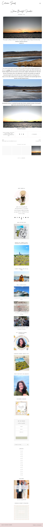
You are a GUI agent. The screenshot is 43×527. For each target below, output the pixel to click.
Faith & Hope (7, 133)
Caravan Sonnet (9, 3)
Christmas (12, 132)
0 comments (34, 134)
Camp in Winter (6, 132)
